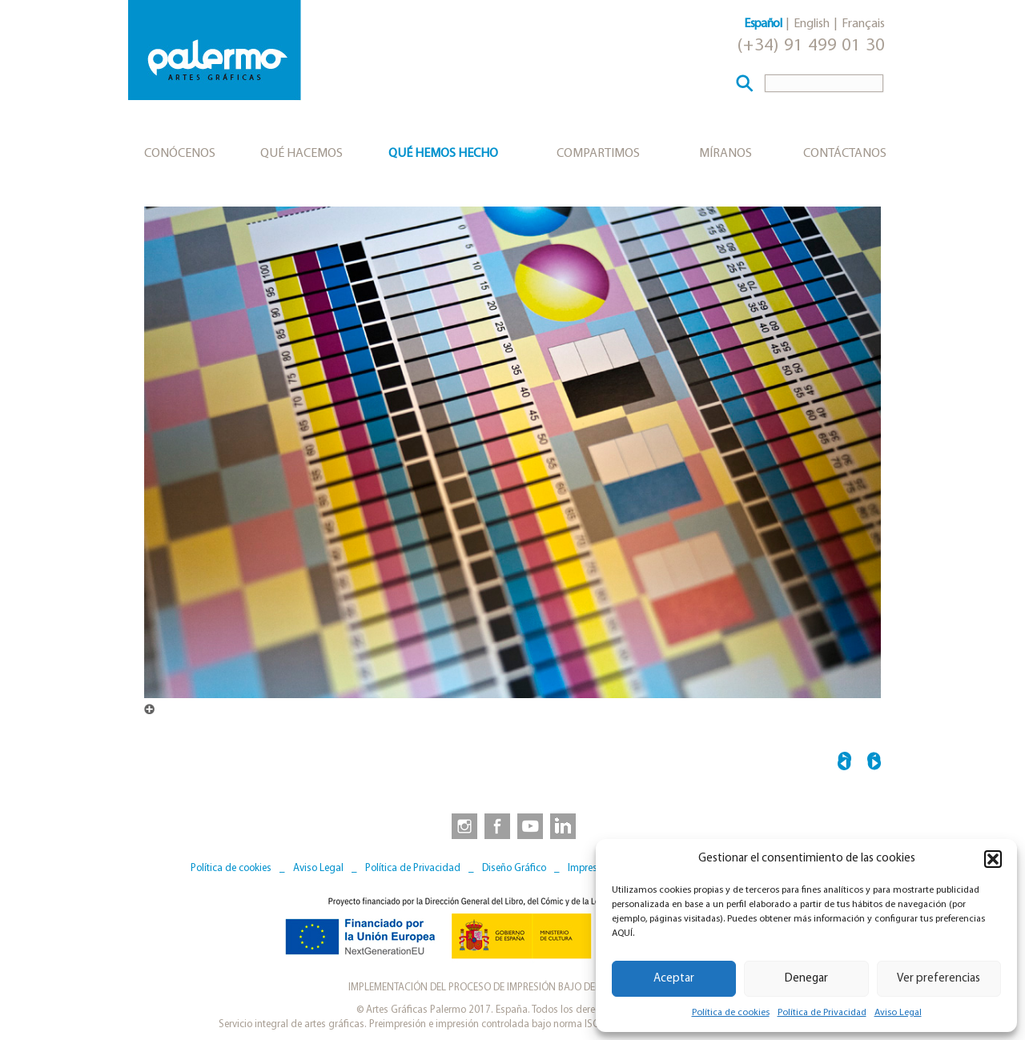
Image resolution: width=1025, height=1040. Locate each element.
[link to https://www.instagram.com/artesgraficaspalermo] (461, 825)
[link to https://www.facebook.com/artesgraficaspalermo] (496, 825)
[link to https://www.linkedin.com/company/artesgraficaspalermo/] (565, 825)
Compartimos (598, 153)
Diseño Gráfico (514, 868)
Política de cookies (731, 1013)
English (812, 24)
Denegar (806, 979)
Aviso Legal (898, 1013)
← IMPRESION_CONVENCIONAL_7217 (844, 763)
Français (863, 24)
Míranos (725, 153)
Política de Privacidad (822, 1013)
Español (763, 24)
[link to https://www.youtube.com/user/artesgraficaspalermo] (530, 825)
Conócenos (179, 153)
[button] (993, 859)
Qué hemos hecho (443, 153)
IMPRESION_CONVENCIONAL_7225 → (874, 763)
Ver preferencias (938, 979)
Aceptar (673, 979)
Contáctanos (844, 153)
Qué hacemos (301, 153)
